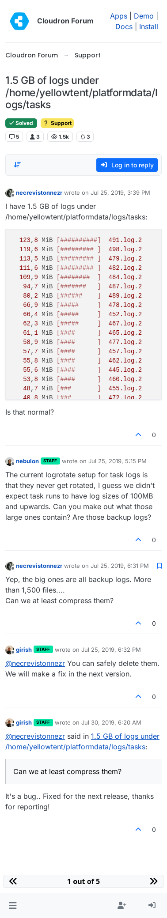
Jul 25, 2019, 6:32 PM (111, 649)
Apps (118, 15)
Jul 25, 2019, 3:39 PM (120, 192)
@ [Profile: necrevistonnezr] (35, 663)
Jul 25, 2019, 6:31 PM (120, 565)
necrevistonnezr (39, 192)
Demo (144, 15)
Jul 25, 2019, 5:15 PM (117, 461)
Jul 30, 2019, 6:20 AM (111, 722)
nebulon (27, 461)
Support (57, 123)
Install (148, 26)
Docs (124, 26)
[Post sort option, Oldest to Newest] (17, 164)
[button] (13, 905)
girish (24, 649)
